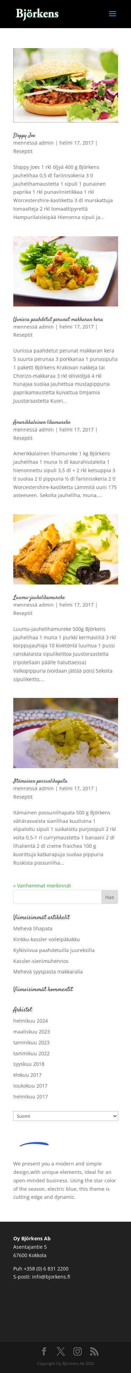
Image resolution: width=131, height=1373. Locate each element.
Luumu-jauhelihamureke (39, 598)
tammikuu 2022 (31, 1053)
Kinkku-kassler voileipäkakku (46, 939)
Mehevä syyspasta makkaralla (48, 971)
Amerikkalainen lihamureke (42, 422)
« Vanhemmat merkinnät (42, 885)
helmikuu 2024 (30, 1020)
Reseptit (22, 151)
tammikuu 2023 (31, 1042)
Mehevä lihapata (32, 928)
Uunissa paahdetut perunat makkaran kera (58, 320)
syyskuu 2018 (28, 1064)
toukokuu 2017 (30, 1085)
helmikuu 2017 (30, 1096)
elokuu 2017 (27, 1074)
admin (46, 142)
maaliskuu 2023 (31, 1031)
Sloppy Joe (24, 136)
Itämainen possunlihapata (40, 781)
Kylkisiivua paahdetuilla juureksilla (54, 950)
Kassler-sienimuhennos (40, 961)
